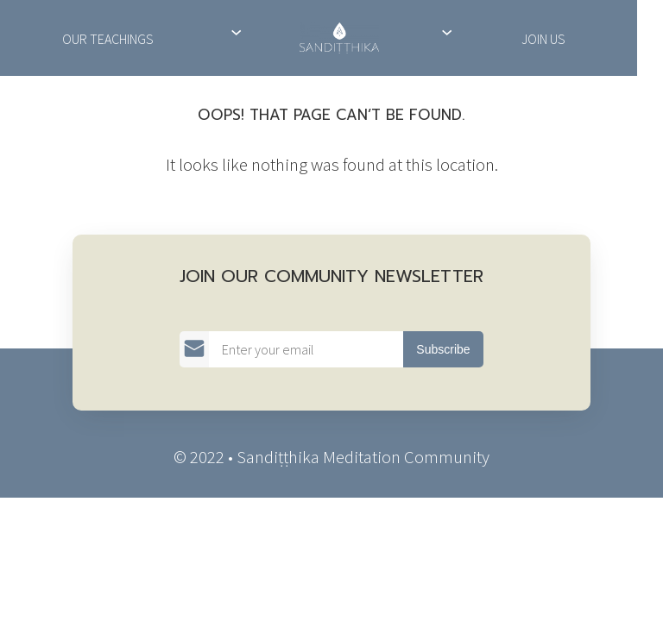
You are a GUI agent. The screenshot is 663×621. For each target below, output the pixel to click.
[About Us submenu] (236, 31)
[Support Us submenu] (446, 31)
